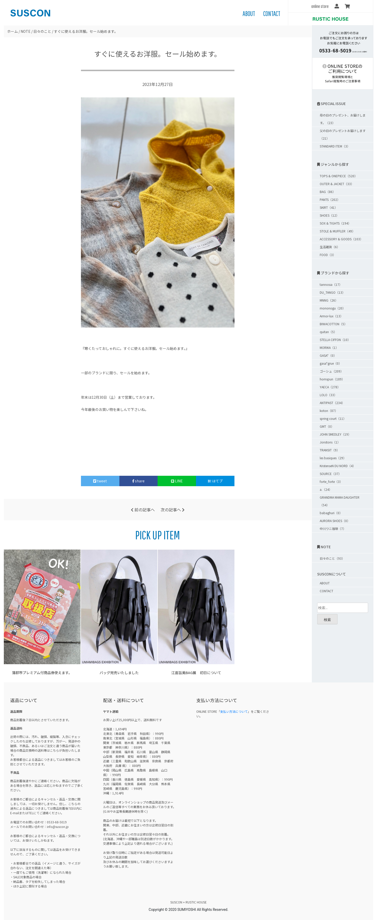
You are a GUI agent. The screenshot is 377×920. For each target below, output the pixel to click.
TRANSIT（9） (330, 450)
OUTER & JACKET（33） (337, 184)
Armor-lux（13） (331, 316)
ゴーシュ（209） (331, 371)
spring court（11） (333, 418)
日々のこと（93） (332, 558)
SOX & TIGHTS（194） (335, 223)
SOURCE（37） (330, 473)
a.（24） (326, 489)
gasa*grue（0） (331, 363)
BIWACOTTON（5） (333, 324)
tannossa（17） (331, 284)
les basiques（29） (333, 458)
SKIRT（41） (329, 207)
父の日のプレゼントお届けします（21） (343, 134)
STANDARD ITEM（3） (335, 146)
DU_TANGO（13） (332, 292)
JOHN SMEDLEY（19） (335, 434)
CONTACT (271, 13)
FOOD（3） (328, 255)
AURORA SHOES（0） (335, 520)
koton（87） (329, 410)
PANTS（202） (330, 199)
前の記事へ (143, 510)
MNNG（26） (329, 300)
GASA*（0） (328, 355)
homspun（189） (332, 379)
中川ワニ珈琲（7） (333, 528)
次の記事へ (173, 510)
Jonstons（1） (330, 442)
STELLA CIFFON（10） (335, 339)
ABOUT (249, 13)
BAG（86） (328, 191)
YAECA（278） (330, 387)
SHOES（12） (329, 215)
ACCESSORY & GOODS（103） (341, 239)
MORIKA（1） (329, 347)
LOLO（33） (328, 395)
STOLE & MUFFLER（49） (337, 231)
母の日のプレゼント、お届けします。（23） (343, 119)
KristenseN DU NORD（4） (338, 466)
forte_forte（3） (331, 481)
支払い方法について (234, 711)
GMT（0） (327, 426)
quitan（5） (328, 332)
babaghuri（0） (331, 513)
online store (320, 6)
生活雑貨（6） (330, 247)
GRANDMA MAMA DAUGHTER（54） (339, 501)
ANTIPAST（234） (332, 402)
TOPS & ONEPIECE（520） (338, 176)
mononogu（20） (332, 308)
